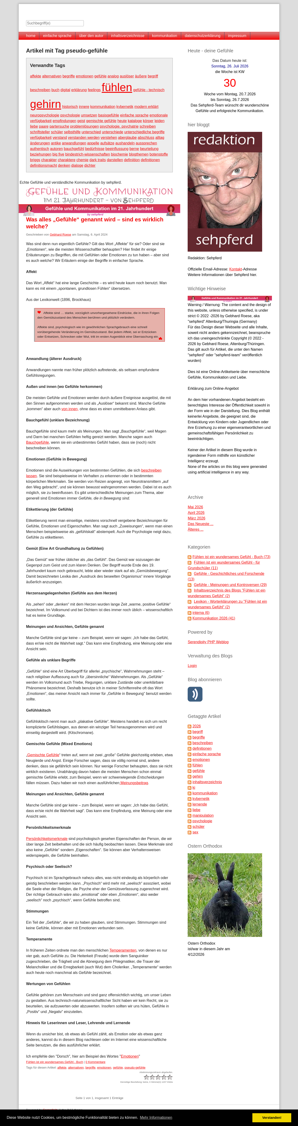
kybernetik (124, 107)
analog (113, 76)
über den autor (91, 36)
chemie (82, 160)
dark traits (97, 160)
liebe (34, 126)
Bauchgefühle (37, 442)
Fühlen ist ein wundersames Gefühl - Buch (54, 1062)
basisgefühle (108, 115)
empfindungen (64, 121)
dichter (89, 165)
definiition (132, 160)
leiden (160, 121)
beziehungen (40, 154)
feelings (94, 90)
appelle (93, 143)
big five (58, 154)
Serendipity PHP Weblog (208, 642)
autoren (56, 149)
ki (194, 788)
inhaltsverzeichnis (207, 782)
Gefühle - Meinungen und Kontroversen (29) (230, 585)
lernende (200, 804)
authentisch (39, 149)
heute (122, 121)
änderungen (40, 143)
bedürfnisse (95, 149)
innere (84, 107)
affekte (35, 76)
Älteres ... (195, 529)
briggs (35, 160)
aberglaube (127, 138)
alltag (159, 138)
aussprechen (146, 143)
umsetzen (89, 115)
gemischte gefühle (101, 121)
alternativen (51, 76)
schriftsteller (40, 132)
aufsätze (107, 143)
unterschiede (112, 132)
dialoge (77, 165)
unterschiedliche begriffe (144, 132)
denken (64, 165)
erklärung (79, 90)
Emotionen (130, 1056)
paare (43, 126)
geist (81, 121)
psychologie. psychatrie (119, 126)
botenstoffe (158, 154)
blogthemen (139, 154)
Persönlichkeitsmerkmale (47, 839)
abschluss (146, 138)
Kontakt (235, 269)
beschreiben (40, 90)
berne (134, 149)
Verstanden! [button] (271, 1117)
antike (56, 143)
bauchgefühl (74, 149)
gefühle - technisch (148, 90)
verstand (60, 138)
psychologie (70, 115)
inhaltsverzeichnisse (127, 36)
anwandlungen (74, 143)
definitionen (150, 160)
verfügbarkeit (41, 138)
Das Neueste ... (200, 524)
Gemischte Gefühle (43, 755)
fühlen (117, 87)
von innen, (70, 409)
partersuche (59, 126)
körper (148, 121)
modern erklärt (146, 107)
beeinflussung (117, 149)
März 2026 (196, 518)
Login (192, 666)
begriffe (68, 76)
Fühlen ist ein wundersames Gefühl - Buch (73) (231, 557)
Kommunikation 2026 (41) (214, 618)
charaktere (66, 160)
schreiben (148, 126)
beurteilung (149, 149)
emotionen (84, 76)
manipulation (203, 815)
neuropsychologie (44, 115)
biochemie (119, 154)
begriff (153, 76)
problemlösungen (84, 126)
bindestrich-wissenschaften (87, 154)
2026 (197, 726)
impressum (237, 36)
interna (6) (201, 613)
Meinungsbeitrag (133, 783)
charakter (49, 160)
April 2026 (196, 513)
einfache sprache (57, 36)
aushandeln (125, 143)
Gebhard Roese (60, 234)
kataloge (135, 121)
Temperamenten (122, 950)
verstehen (109, 138)
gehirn (45, 104)
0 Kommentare (95, 1062)
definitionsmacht (43, 165)
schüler (57, 132)
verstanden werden (84, 138)
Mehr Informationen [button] (156, 1117)
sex (195, 832)
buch (55, 90)
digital (65, 90)
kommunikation (164, 36)
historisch (70, 107)
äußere (141, 76)
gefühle (100, 76)
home (30, 36)
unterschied (91, 132)
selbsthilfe (72, 132)
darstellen (115, 160)
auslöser (127, 76)
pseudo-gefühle (135, 1067)
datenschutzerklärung (202, 36)
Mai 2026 (195, 507)
